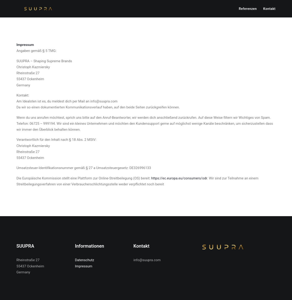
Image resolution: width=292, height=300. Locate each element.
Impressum (83, 266)
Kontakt (269, 9)
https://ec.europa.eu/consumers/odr (179, 180)
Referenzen (248, 9)
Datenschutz (84, 260)
